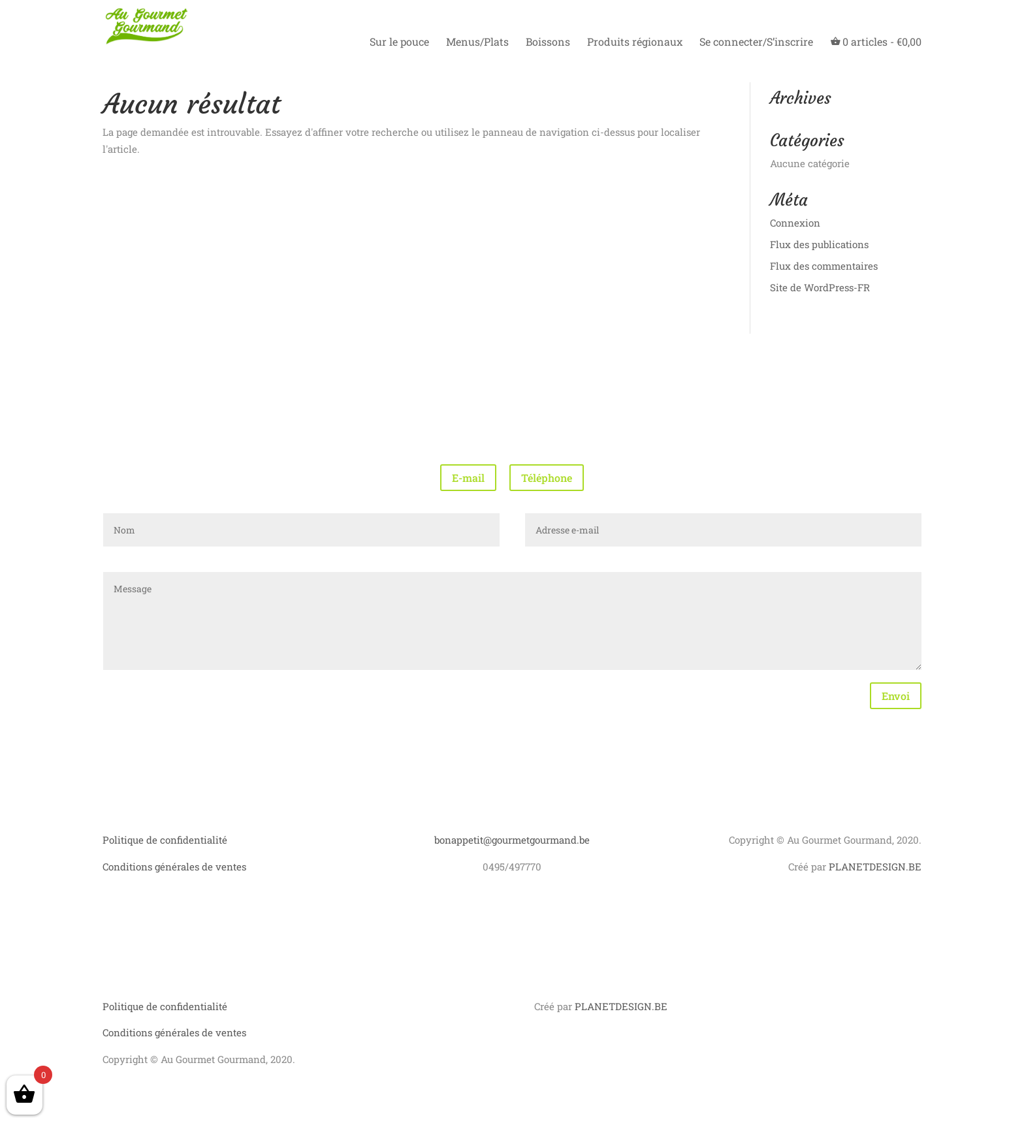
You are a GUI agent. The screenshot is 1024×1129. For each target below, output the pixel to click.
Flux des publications (819, 244)
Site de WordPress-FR (820, 287)
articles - (875, 42)
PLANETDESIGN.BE (875, 866)
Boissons (548, 42)
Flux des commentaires (824, 265)
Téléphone (546, 478)
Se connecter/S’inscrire (756, 42)
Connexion (795, 222)
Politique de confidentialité (165, 839)
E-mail (468, 478)
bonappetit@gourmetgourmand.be (512, 839)
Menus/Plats (477, 42)
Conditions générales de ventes (174, 866)
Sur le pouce (399, 42)
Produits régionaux (634, 42)
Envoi (896, 696)
